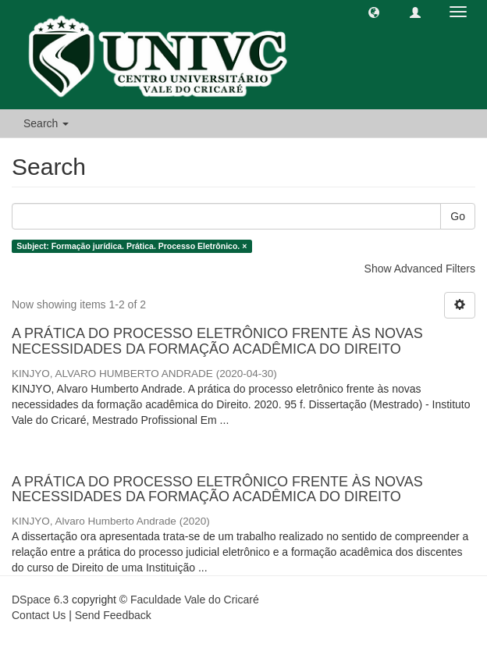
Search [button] (46, 123)
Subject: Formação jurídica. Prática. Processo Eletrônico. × (131, 246)
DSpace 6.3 (40, 599)
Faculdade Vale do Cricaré (194, 599)
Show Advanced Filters (419, 268)
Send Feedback (113, 615)
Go (457, 216)
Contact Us (39, 615)
